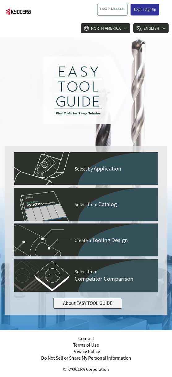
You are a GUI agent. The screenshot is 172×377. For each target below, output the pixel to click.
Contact (86, 338)
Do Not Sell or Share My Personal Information (86, 358)
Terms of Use (86, 345)
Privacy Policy (86, 351)
